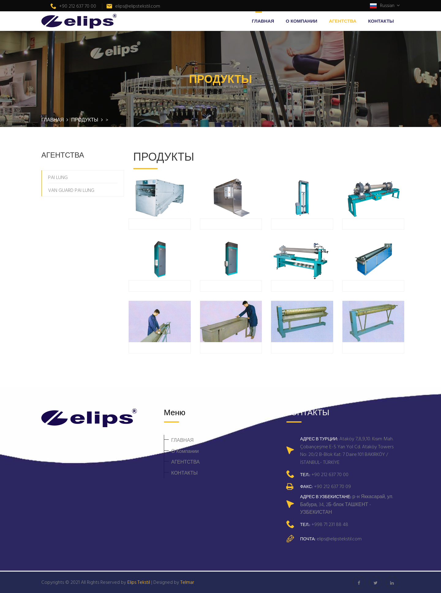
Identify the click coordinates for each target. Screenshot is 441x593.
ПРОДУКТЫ (85, 119)
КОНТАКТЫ (381, 20)
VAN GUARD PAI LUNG (71, 190)
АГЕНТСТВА (342, 20)
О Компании (301, 20)
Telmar (187, 582)
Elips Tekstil (138, 582)
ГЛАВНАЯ (263, 20)
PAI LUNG (58, 177)
